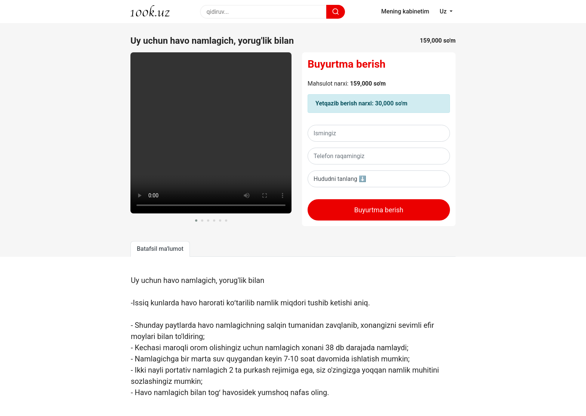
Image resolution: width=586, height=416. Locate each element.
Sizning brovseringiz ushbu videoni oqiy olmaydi (211, 132)
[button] (196, 221)
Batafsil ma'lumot (160, 248)
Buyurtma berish (347, 64)
